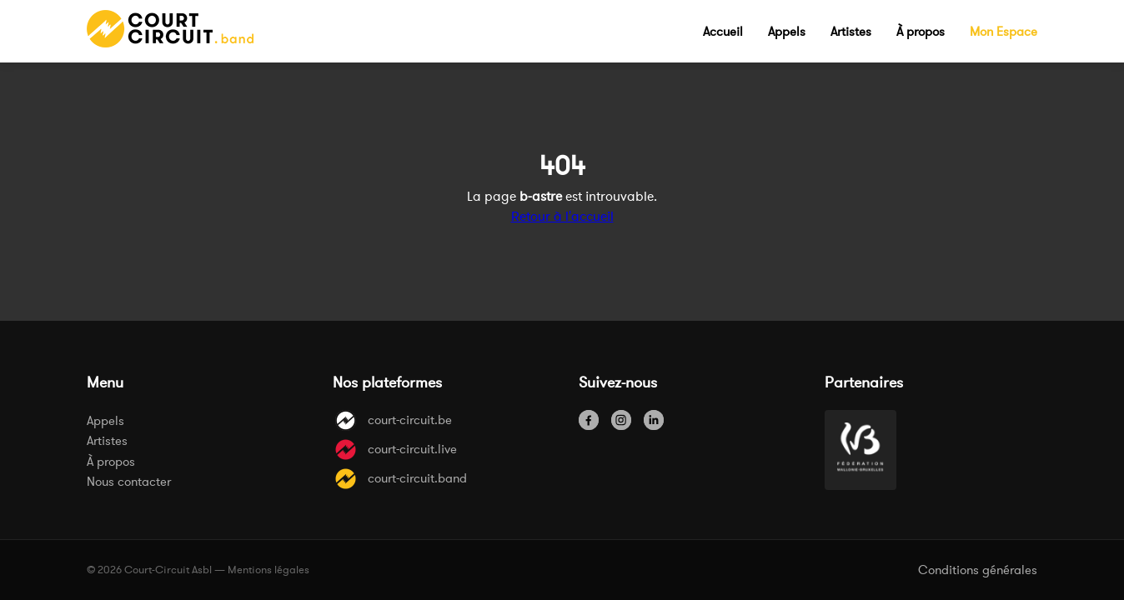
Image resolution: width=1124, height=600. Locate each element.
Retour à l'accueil (562, 216)
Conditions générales (977, 570)
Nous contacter (129, 481)
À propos (111, 461)
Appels (105, 420)
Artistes (107, 440)
